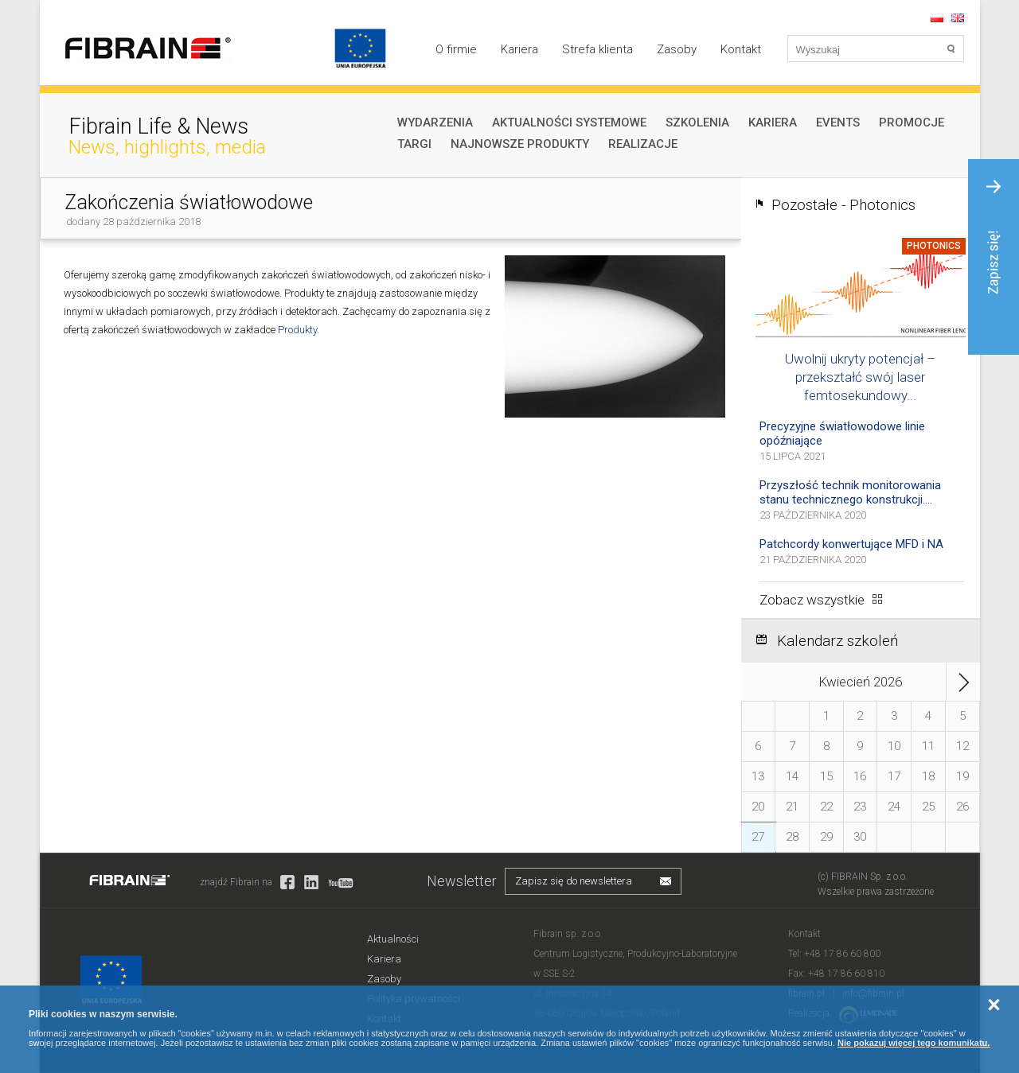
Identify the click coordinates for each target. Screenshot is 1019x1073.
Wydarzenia (435, 122)
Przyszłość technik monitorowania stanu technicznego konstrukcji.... (850, 492)
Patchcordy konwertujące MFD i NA (851, 544)
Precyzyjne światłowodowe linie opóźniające (842, 433)
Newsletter (462, 881)
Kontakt (740, 49)
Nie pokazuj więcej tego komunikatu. (913, 1043)
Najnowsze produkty (520, 144)
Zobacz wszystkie (812, 600)
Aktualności (393, 939)
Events (838, 122)
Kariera (519, 49)
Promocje (911, 122)
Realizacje (642, 144)
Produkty (296, 330)
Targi (414, 144)
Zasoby (677, 49)
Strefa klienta (597, 49)
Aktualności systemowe (569, 122)
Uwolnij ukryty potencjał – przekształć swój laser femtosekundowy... (860, 377)
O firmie (456, 49)
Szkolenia (697, 122)
